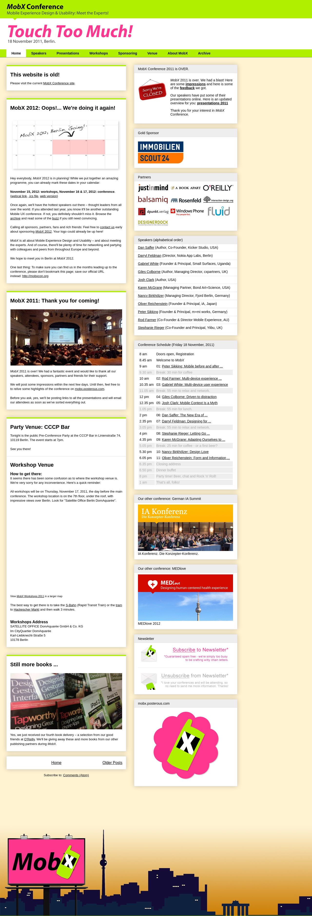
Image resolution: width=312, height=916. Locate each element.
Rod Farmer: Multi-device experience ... (192, 378)
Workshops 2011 (30, 596)
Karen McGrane (150, 288)
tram (119, 605)
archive (15, 218)
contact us (107, 227)
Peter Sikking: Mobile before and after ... (192, 366)
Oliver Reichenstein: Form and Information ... (196, 458)
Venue (152, 53)
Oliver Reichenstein (152, 304)
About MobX (178, 53)
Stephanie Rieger (151, 328)
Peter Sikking (148, 312)
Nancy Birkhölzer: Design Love (185, 452)
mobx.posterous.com (89, 389)
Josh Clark (146, 280)
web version (48, 196)
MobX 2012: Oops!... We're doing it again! (62, 108)
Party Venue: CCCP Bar (40, 427)
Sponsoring (127, 53)
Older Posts (112, 763)
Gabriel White (148, 264)
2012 (43, 231)
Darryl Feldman (149, 256)
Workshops (98, 53)
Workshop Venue (32, 465)
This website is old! (35, 75)
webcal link (19, 196)
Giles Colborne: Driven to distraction (189, 397)
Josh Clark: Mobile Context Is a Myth (190, 403)
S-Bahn (71, 605)
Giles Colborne (149, 272)
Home (16, 53)
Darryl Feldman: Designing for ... (186, 421)
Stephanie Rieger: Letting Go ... (186, 433)
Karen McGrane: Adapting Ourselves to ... (193, 440)
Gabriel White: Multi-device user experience (195, 385)
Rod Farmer (147, 320)
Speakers (38, 53)
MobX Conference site (59, 83)
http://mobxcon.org (35, 276)
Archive (204, 53)
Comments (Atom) (76, 775)
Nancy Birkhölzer (151, 296)
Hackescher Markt (26, 609)
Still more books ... (34, 664)
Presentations (68, 53)
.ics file (33, 196)
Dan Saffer (146, 247)
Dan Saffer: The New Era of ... (185, 415)
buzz (55, 218)
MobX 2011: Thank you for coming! (54, 301)
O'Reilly (29, 739)
